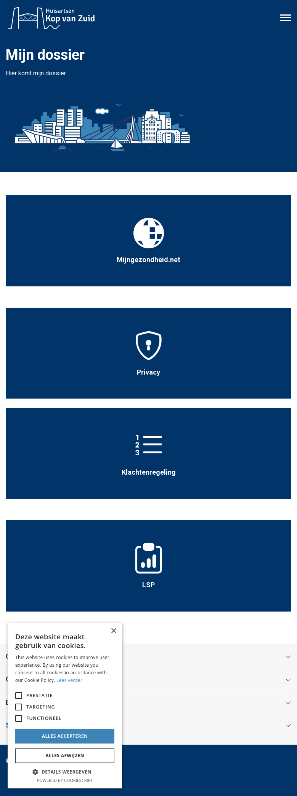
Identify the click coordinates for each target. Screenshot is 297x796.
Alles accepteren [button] (65, 736)
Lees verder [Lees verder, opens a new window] (69, 680)
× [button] (113, 631)
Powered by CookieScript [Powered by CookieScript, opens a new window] (65, 780)
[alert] (65, 705)
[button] (64, 771)
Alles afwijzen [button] (64, 755)
